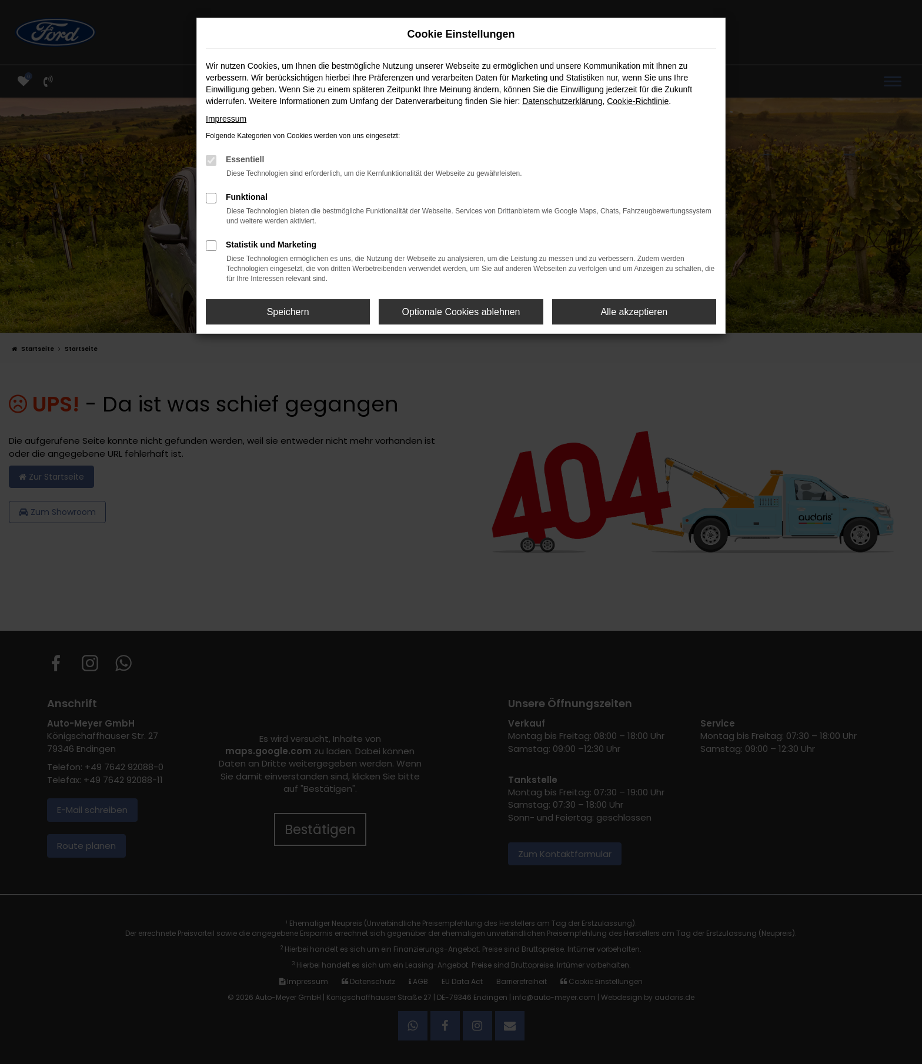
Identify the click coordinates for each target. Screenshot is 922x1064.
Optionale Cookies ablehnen (461, 312)
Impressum (226, 118)
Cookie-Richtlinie (638, 101)
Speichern (288, 312)
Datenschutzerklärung (562, 101)
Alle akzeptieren (633, 312)
